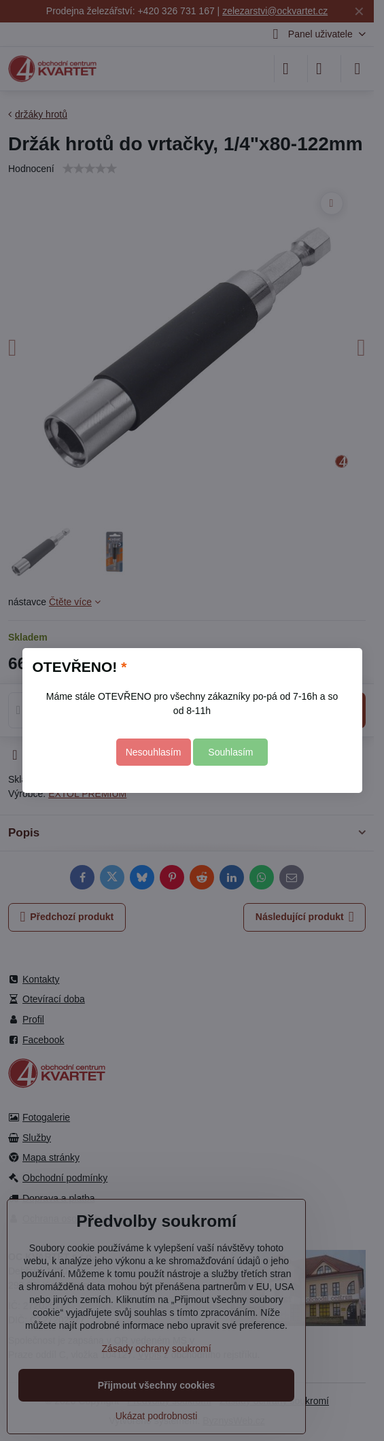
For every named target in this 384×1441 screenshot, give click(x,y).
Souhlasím (230, 752)
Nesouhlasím (153, 752)
